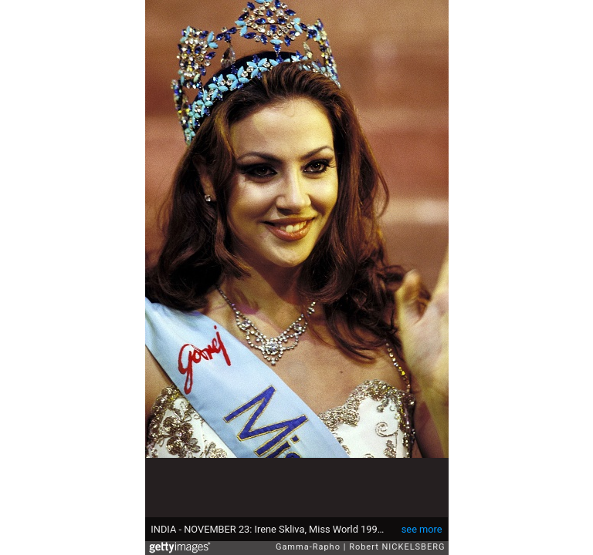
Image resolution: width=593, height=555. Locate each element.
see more (422, 529)
